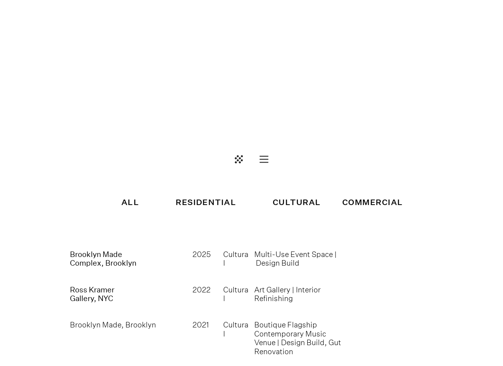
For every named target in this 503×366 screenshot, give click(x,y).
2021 (201, 324)
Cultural (235, 329)
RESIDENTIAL (206, 202)
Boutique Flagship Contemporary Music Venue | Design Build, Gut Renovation (297, 337)
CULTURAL (297, 202)
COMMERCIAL (372, 202)
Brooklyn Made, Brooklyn (113, 324)
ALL (130, 202)
